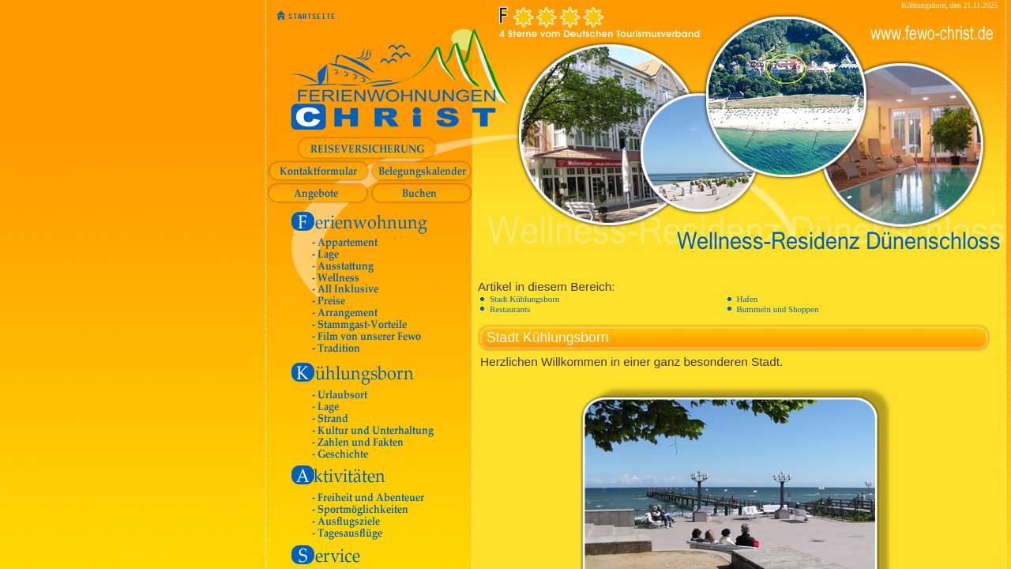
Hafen (747, 298)
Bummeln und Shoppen (778, 309)
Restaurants (510, 309)
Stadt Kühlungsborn (524, 298)
